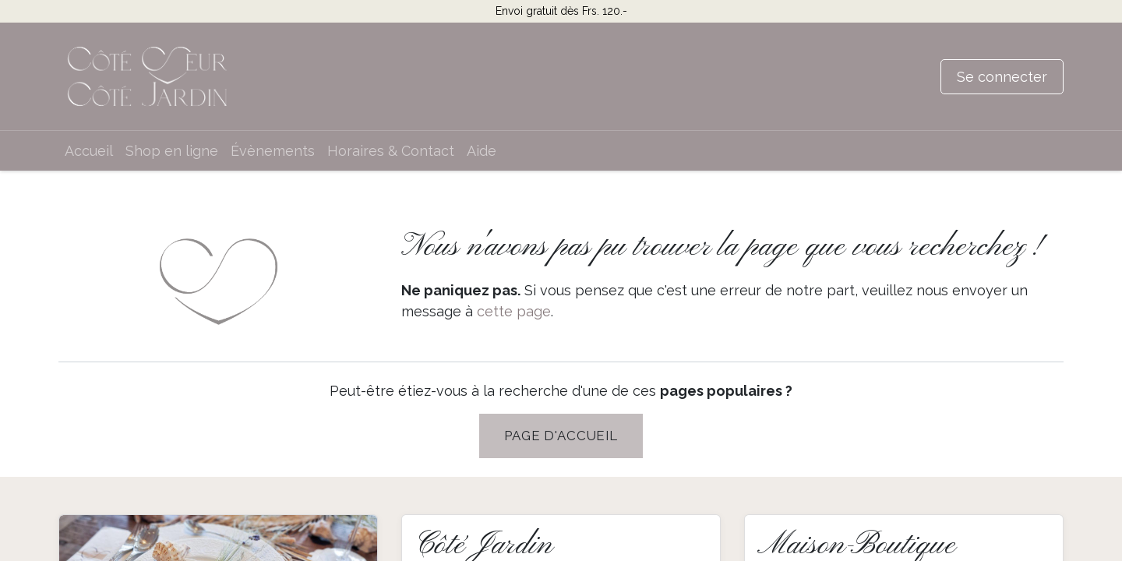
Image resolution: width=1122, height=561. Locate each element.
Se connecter (1002, 77)
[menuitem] (88, 151)
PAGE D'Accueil (561, 435)
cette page (514, 311)
